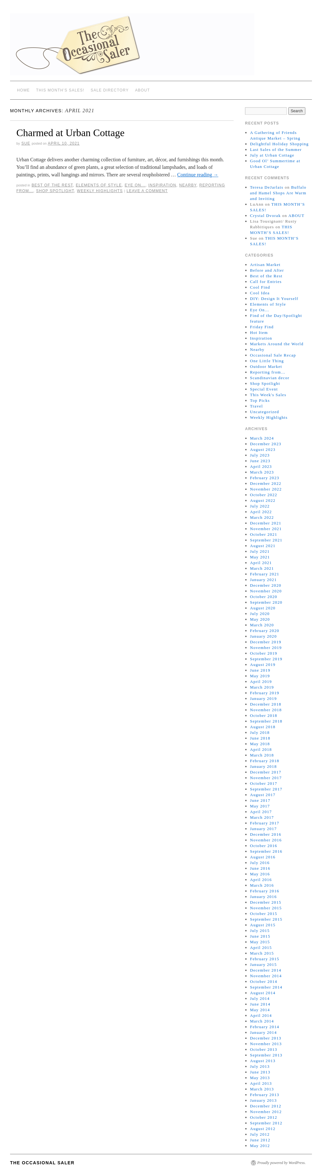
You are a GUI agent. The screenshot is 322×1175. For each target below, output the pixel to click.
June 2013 (260, 1072)
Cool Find (260, 287)
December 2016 (265, 834)
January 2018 (263, 766)
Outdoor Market (266, 366)
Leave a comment (147, 191)
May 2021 (260, 557)
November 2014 (266, 975)
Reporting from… (268, 372)
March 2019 (262, 687)
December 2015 (265, 902)
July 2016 (260, 862)
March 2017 (262, 817)
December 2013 (265, 1038)
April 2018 (261, 749)
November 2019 (266, 647)
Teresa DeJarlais (266, 187)
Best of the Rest (52, 185)
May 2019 (260, 675)
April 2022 (261, 511)
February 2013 (264, 1094)
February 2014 (264, 1026)
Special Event (264, 389)
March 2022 (262, 517)
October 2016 (263, 845)
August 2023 (262, 449)
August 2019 (262, 664)
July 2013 (260, 1066)
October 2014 (263, 981)
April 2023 (261, 466)
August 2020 (262, 608)
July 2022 (260, 506)
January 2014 (263, 1032)
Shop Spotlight (55, 191)
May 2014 (260, 1009)
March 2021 (262, 568)
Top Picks (260, 400)
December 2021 (265, 523)
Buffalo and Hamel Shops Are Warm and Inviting (278, 193)
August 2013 (262, 1060)
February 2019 (264, 692)
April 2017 (261, 811)
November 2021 (266, 528)
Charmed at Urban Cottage (70, 132)
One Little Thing (267, 360)
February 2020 (264, 630)
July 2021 (260, 551)
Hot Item (259, 332)
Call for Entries (266, 281)
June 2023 (260, 460)
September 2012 (266, 1123)
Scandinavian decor (270, 377)
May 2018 (260, 743)
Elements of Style (99, 185)
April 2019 (261, 681)
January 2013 (263, 1100)
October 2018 (263, 715)
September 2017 (266, 789)
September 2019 (266, 659)
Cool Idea (260, 293)
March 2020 (262, 625)
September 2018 (266, 721)
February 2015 (264, 958)
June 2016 (260, 868)
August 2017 (262, 794)
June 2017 (260, 800)
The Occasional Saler (42, 1162)
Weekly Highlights (100, 191)
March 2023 (262, 472)
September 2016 (266, 851)
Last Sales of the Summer (276, 149)
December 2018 (265, 704)
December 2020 (265, 585)
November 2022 (266, 489)
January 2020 (263, 636)
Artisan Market (265, 264)
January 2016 (263, 896)
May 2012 (260, 1145)
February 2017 (264, 823)
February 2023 (264, 477)
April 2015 (261, 947)
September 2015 (266, 919)
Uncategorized (264, 411)
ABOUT (142, 90)
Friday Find (262, 326)
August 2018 (262, 726)
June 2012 (260, 1140)
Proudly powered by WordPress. (281, 1163)
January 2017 (263, 828)
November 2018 (266, 709)
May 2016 (260, 874)
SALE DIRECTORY (110, 90)
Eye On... (135, 185)
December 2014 (265, 970)
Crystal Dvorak (265, 215)
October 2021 (263, 534)
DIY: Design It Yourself (274, 298)
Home (23, 90)
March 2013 (262, 1089)
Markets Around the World (276, 343)
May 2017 (260, 806)
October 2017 (263, 783)
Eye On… (259, 310)
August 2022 (262, 500)
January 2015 (263, 964)
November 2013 (266, 1043)
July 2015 (260, 930)
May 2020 (260, 619)
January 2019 (263, 698)
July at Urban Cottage (272, 155)
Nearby (188, 185)
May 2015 (260, 941)
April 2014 (261, 1015)
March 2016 (262, 885)
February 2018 (264, 760)
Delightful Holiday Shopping (279, 143)
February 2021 (264, 574)
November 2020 (266, 591)
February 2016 (264, 891)
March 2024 (262, 438)
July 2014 (260, 998)
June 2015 (260, 936)
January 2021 (263, 579)
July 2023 (260, 455)
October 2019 (263, 653)
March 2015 (262, 953)
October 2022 (263, 494)
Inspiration (162, 185)
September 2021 (266, 540)
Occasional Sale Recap (273, 355)
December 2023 (265, 443)
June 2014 (260, 1004)
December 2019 (265, 642)
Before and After (267, 270)
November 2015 (266, 908)
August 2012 (262, 1128)
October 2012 (263, 1117)
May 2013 (260, 1077)
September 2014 (266, 987)
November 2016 (266, 840)
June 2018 (260, 738)
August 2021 (262, 545)
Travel (256, 406)
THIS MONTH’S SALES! (60, 90)
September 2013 (266, 1055)
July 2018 (260, 732)
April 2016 (261, 879)
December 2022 (265, 483)
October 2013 (263, 1049)
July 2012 (260, 1134)
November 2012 (266, 1111)
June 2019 (260, 670)
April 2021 (261, 562)
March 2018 (262, 755)
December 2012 (265, 1106)
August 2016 (262, 857)
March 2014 (262, 1021)
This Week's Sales (268, 394)
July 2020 (260, 613)
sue (25, 143)
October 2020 (263, 596)
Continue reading (198, 174)
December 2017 (265, 772)
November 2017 (266, 777)
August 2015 (262, 925)
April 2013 (261, 1083)
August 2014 (262, 992)
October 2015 (263, 913)
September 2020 (266, 602)
